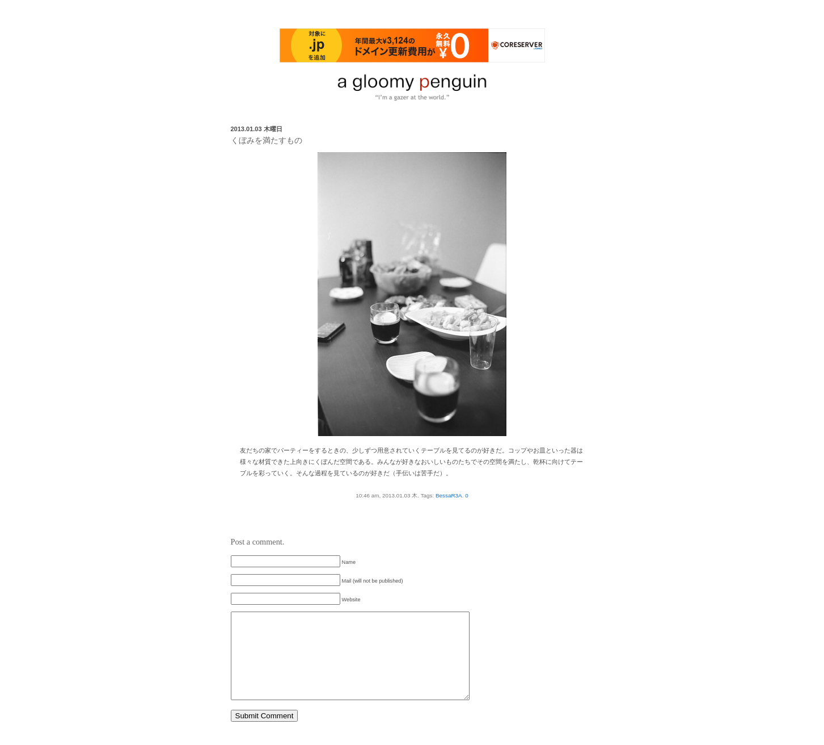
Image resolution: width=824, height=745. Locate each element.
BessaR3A (449, 495)
